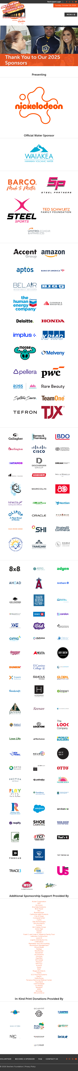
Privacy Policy (30, 1067)
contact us (52, 1059)
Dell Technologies (39, 922)
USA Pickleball (39, 984)
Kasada (39, 931)
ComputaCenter (39, 918)
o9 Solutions (39, 954)
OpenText (39, 958)
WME (39, 989)
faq (40, 1059)
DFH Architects (39, 923)
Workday (39, 991)
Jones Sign (39, 929)
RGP (39, 969)
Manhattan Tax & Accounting (39, 943)
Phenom (39, 962)
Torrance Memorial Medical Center (39, 980)
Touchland (39, 982)
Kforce (39, 933)
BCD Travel (39, 909)
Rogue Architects (39, 971)
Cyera (39, 920)
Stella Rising (39, 978)
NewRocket (39, 951)
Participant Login (54, 2)
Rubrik (39, 973)
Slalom (39, 976)
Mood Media (39, 947)
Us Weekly (39, 985)
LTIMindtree (39, 942)
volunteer (5, 1059)
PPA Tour (39, 964)
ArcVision (39, 905)
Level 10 (39, 938)
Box (39, 911)
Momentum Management (39, 945)
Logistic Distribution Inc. (39, 940)
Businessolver (39, 912)
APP (39, 903)
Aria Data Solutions (39, 907)
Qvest (39, 967)
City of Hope (39, 916)
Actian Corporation (39, 901)
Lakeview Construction (39, 936)
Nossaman (39, 953)
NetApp (39, 949)
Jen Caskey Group (39, 927)
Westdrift (39, 987)
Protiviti (39, 965)
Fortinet (39, 925)
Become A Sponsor (25, 1059)
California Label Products (39, 914)
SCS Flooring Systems (39, 975)
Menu (70, 15)
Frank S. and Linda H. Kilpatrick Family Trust (39, 934)
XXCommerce (39, 993)
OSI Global (39, 960)
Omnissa (39, 956)
